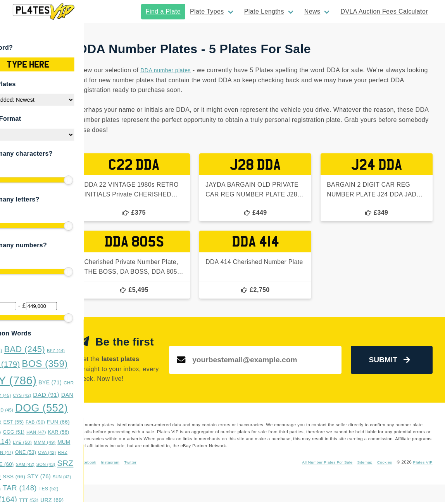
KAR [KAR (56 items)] (86, 432)
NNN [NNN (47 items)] (31, 452)
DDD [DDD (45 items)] (31, 410)
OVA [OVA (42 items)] (75, 452)
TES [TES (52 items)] (76, 489)
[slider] (11, 180)
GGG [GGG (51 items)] (41, 432)
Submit (395, 371)
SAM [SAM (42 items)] (52, 464)
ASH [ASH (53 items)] (19, 350)
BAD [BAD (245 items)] (52, 349)
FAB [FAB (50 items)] (63, 422)
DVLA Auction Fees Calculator (384, 11)
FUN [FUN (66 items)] (85, 422)
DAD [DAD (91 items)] (74, 394)
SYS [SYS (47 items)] (18, 488)
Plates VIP (422, 479)
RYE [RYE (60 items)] (30, 464)
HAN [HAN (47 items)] (64, 432)
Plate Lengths (264, 11)
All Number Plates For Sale (318, 479)
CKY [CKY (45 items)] (29, 395)
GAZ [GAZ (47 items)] (19, 432)
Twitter (181, 479)
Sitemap (360, 479)
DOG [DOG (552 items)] (69, 408)
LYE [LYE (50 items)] (49, 442)
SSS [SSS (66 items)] (41, 476)
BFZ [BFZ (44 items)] (83, 350)
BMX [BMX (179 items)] (28, 364)
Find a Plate (163, 11)
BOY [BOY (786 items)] (36, 380)
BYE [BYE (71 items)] (77, 382)
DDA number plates (214, 70)
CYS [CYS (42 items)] (50, 395)
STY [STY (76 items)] (67, 476)
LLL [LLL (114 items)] (24, 441)
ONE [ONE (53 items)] (53, 452)
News (312, 11)
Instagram (158, 479)
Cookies (381, 479)
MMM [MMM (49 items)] (72, 442)
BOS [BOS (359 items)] (73, 363)
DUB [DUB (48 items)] (19, 422)
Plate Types (207, 11)
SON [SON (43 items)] (73, 464)
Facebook (134, 479)
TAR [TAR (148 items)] (47, 488)
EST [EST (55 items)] (41, 422)
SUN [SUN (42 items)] (89, 476)
